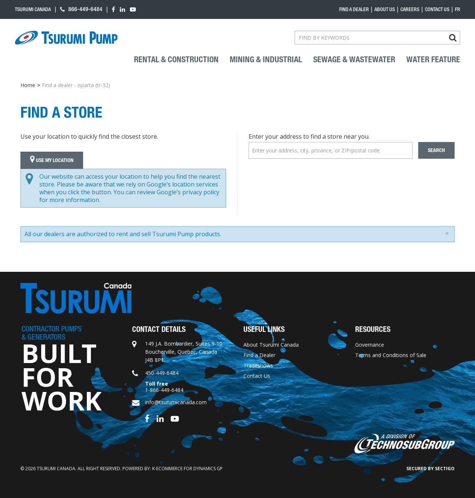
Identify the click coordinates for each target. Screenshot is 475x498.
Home (27, 85)
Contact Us (437, 9)
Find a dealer (354, 9)
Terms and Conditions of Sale (390, 355)
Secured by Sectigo (430, 468)
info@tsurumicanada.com (176, 402)
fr (457, 9)
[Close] (447, 233)
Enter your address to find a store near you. (309, 136)
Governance (369, 344)
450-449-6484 (161, 372)
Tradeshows (258, 365)
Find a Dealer (259, 355)
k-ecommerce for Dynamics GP (187, 468)
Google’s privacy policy (188, 192)
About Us (384, 9)
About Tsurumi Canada (271, 344)
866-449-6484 (81, 9)
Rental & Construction (176, 59)
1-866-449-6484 (164, 389)
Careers (409, 9)
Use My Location (51, 160)
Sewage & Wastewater (354, 59)
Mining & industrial (266, 59)
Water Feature (433, 59)
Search (436, 150)
